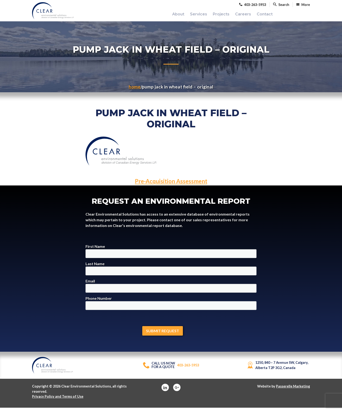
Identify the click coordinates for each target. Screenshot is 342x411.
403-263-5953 (171, 368)
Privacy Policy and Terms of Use (57, 400)
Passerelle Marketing (293, 390)
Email (171, 289)
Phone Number (171, 306)
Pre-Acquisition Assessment (171, 184)
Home (135, 90)
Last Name (171, 272)
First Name (171, 254)
